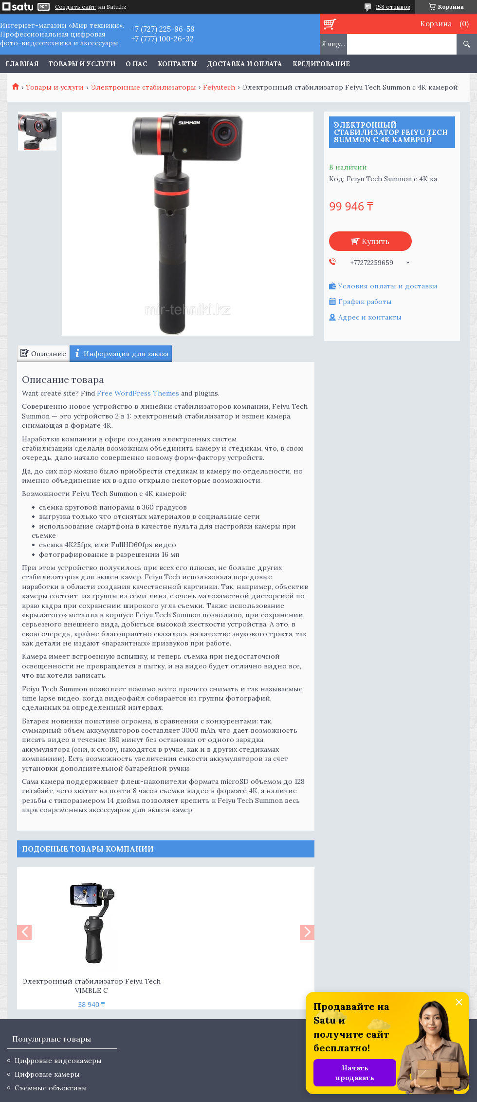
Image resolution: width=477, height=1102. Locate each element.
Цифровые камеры (47, 1074)
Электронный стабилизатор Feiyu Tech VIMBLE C (91, 986)
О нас (136, 64)
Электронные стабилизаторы (143, 87)
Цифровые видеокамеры (58, 1060)
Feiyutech (219, 87)
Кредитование (321, 64)
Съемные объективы (51, 1087)
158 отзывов (393, 6)
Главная (21, 64)
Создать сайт (75, 6)
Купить (375, 241)
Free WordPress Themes (138, 393)
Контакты (177, 64)
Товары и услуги (82, 64)
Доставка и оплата (244, 64)
